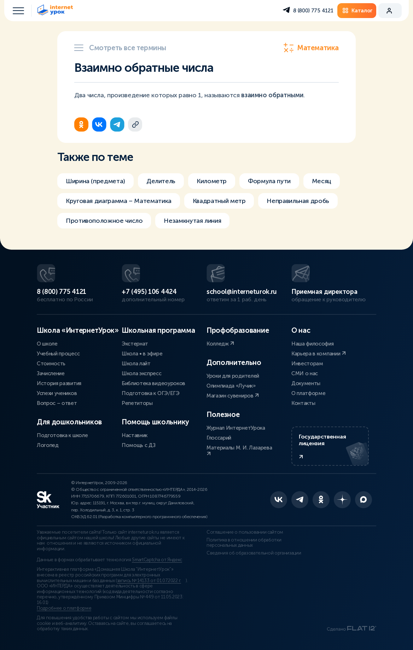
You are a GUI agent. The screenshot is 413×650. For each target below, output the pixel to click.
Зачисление (51, 373)
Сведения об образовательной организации (253, 553)
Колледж (220, 344)
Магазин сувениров (232, 396)
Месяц (321, 181)
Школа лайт (136, 363)
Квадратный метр (219, 200)
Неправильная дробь (298, 200)
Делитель (160, 181)
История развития (59, 383)
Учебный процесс (58, 353)
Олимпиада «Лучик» (231, 386)
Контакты (303, 403)
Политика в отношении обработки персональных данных (243, 543)
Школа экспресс (142, 373)
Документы (305, 383)
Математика (311, 47)
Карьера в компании (318, 353)
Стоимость (51, 363)
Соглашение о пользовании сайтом (244, 532)
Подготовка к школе (62, 435)
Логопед (48, 445)
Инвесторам (307, 363)
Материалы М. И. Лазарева (239, 450)
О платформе (308, 393)
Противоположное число (104, 220)
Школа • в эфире (142, 353)
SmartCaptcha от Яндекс (157, 559)
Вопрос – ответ (57, 403)
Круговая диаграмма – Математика (118, 200)
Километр (212, 181)
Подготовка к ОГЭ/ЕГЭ (151, 393)
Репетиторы (137, 403)
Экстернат (135, 344)
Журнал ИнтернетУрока (235, 428)
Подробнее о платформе (64, 608)
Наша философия (312, 344)
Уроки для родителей (232, 376)
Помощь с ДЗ (138, 445)
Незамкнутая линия (192, 220)
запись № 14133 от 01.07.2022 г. (149, 580)
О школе (47, 344)
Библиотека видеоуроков (153, 383)
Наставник (134, 435)
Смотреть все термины (120, 48)
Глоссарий (218, 438)
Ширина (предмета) (95, 181)
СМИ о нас (304, 373)
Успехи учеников (57, 393)
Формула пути (269, 181)
